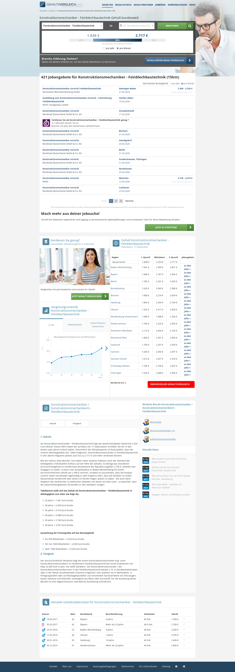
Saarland (115, 344)
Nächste (129, 200)
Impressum (82, 666)
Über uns (66, 666)
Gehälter (107, 4)
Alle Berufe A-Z (117, 382)
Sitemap (166, 666)
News (192, 4)
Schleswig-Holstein (120, 365)
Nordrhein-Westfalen (121, 330)
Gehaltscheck (123, 4)
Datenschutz (127, 666)
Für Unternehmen (148, 666)
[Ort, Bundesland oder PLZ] (137, 25)
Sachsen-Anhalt (119, 358)
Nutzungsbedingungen (104, 666)
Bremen (115, 295)
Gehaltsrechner (143, 4)
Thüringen (116, 372)
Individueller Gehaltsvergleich (169, 384)
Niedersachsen (118, 323)
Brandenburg (117, 288)
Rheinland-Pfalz (119, 337)
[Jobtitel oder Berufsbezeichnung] (72, 25)
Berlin (114, 281)
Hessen (114, 309)
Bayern (114, 274)
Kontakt (53, 666)
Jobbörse (160, 4)
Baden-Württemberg (121, 267)
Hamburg (115, 302)
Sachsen (115, 351)
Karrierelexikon (177, 4)
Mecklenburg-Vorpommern (124, 316)
